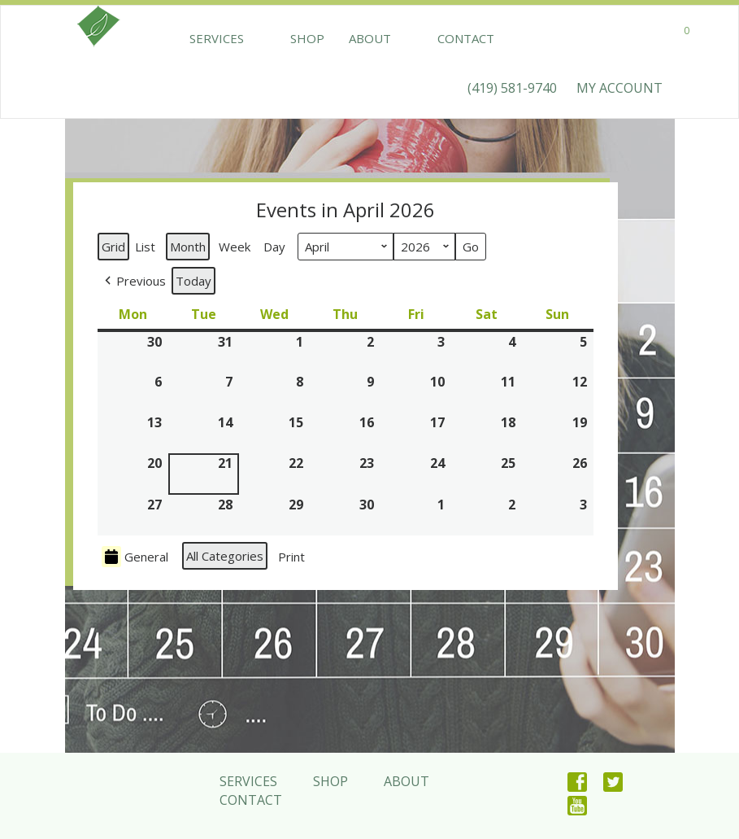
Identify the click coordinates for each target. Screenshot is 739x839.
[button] (134, 281)
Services (216, 38)
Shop (285, 38)
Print (291, 559)
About (348, 38)
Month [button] (188, 246)
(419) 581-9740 (512, 88)
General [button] (135, 556)
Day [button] (274, 246)
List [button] (146, 249)
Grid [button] (114, 249)
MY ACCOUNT (619, 88)
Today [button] (193, 281)
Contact (421, 38)
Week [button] (234, 246)
